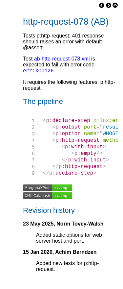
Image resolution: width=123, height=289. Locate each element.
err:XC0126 (38, 71)
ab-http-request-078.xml (62, 58)
